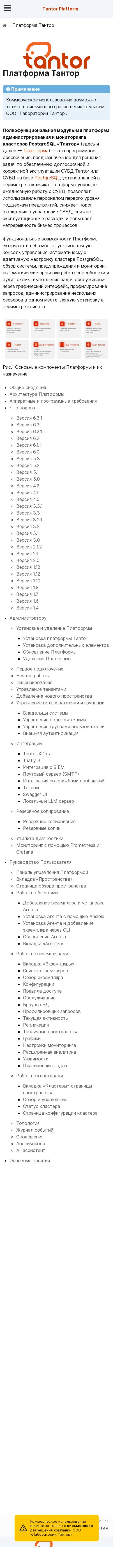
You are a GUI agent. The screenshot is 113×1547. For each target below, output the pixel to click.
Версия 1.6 (27, 601)
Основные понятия (30, 1160)
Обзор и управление (45, 1099)
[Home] (5, 25)
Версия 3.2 (28, 526)
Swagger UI (35, 794)
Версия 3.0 (28, 540)
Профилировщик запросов (52, 1011)
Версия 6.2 (27, 438)
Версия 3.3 (28, 513)
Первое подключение (39, 669)
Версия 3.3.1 (29, 506)
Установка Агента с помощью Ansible (63, 916)
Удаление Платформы (47, 658)
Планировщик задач (45, 1065)
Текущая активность (45, 1018)
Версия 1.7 (27, 594)
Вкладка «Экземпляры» (48, 964)
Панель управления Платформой (52, 872)
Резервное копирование (42, 811)
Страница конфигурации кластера (60, 1113)
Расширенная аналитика (49, 1052)
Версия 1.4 (27, 608)
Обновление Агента (44, 937)
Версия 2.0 (28, 560)
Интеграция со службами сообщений (63, 781)
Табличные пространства (51, 1031)
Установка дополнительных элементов (66, 645)
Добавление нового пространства (54, 696)
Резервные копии (42, 828)
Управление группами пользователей (64, 726)
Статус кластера (41, 1106)
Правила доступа (42, 991)
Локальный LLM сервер (48, 801)
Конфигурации (38, 984)
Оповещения (29, 1137)
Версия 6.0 (28, 452)
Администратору (28, 618)
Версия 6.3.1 (29, 418)
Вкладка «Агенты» (43, 943)
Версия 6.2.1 (29, 431)
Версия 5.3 (28, 458)
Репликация (36, 1025)
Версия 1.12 (28, 574)
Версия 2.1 (27, 553)
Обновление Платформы (50, 652)
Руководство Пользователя (41, 862)
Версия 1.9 (27, 587)
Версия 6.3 (28, 425)
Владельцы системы (45, 713)
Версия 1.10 (28, 580)
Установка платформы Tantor (55, 638)
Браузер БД (36, 1004)
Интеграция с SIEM (44, 767)
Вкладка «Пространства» (44, 879)
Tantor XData (37, 753)
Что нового (22, 408)
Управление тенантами (41, 689)
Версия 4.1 (27, 492)
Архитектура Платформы (37, 394)
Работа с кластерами (39, 1076)
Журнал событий (34, 1130)
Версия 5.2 (28, 465)
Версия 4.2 (27, 486)
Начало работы (33, 675)
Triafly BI (32, 760)
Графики (32, 1038)
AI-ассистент (30, 1150)
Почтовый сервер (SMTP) (51, 774)
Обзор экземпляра (43, 977)
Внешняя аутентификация (51, 733)
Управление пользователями (54, 719)
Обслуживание (39, 998)
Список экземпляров (45, 970)
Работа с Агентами (37, 892)
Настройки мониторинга (49, 1045)
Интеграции (29, 743)
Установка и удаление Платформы (54, 628)
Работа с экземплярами (42, 953)
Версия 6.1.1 (28, 445)
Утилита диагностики (39, 838)
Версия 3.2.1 (29, 519)
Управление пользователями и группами (60, 703)
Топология (28, 1123)
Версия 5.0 (28, 479)
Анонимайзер (30, 1143)
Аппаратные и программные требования (53, 401)
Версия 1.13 (28, 567)
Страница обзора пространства (51, 886)
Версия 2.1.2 (29, 547)
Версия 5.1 (27, 472)
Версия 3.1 (27, 533)
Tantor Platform (60, 9)
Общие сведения (28, 387)
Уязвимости (36, 1059)
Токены (31, 787)
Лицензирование (34, 682)
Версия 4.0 (28, 499)
